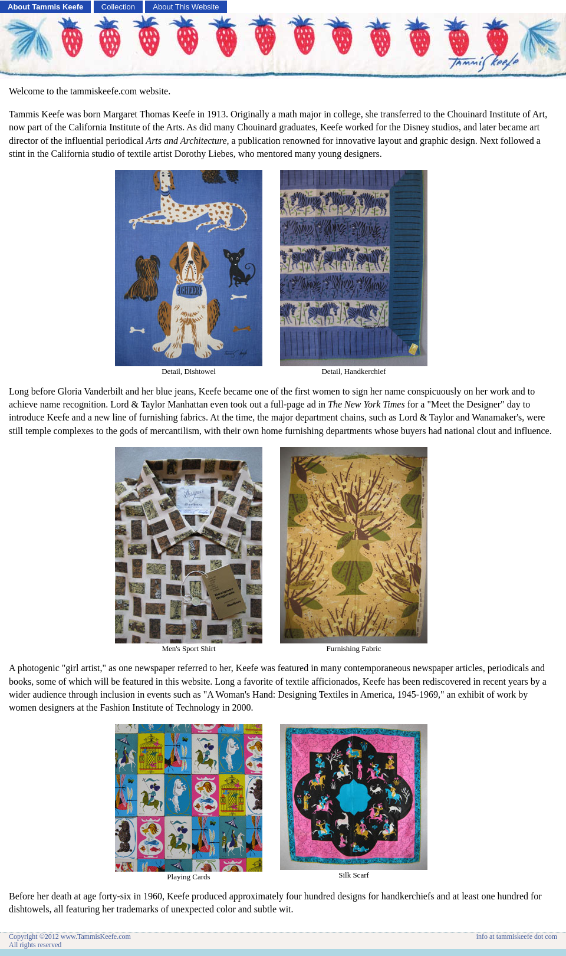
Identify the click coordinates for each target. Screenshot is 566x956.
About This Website (186, 6)
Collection (118, 6)
